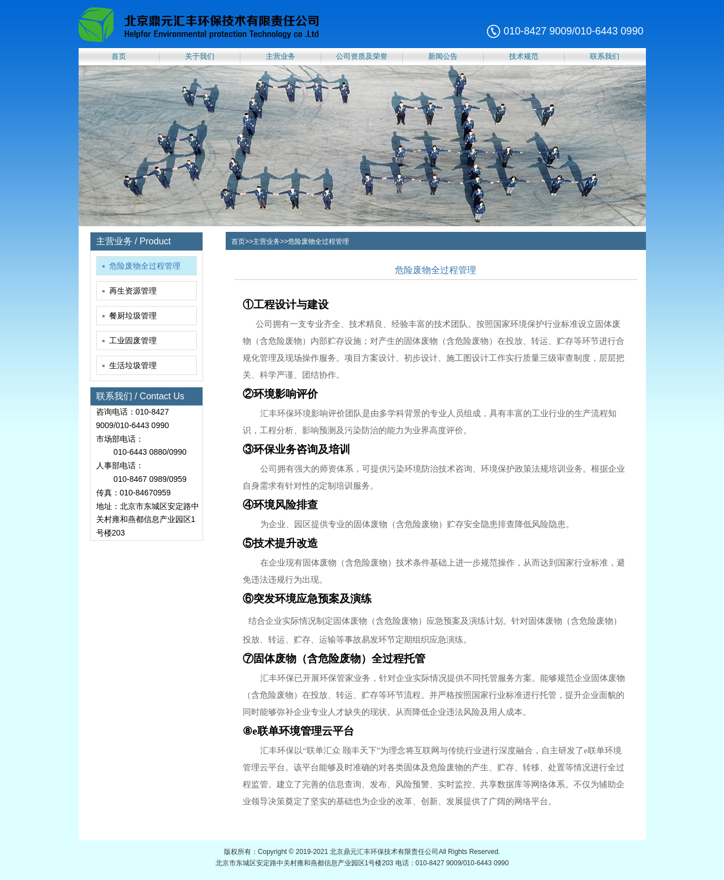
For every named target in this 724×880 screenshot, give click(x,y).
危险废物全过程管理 (141, 265)
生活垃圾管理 (129, 365)
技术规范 (523, 56)
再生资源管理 (129, 290)
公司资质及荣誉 (361, 56)
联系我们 (604, 56)
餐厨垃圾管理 (129, 315)
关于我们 (199, 56)
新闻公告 (443, 56)
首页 (118, 56)
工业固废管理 (129, 340)
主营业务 (280, 56)
